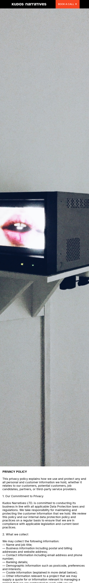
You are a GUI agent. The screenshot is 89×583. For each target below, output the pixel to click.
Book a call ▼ (67, 4)
